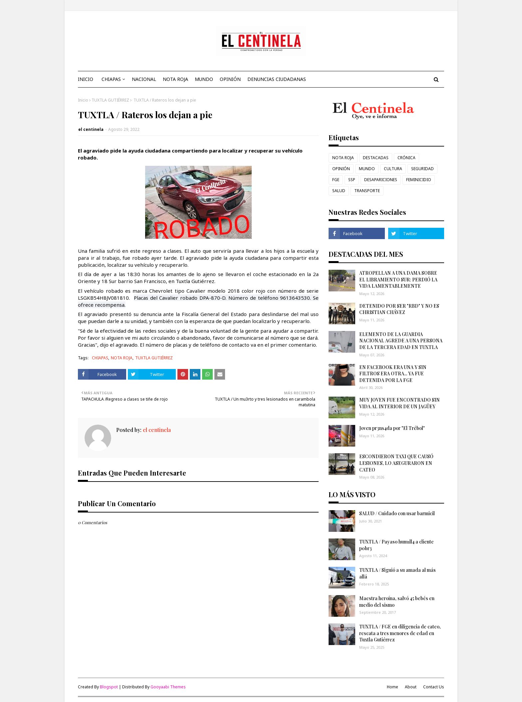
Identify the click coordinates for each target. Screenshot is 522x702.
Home (392, 687)
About (410, 687)
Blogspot (109, 687)
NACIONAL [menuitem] (144, 79)
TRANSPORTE (367, 190)
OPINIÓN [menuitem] (230, 79)
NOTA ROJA (121, 358)
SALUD (338, 190)
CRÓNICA (406, 158)
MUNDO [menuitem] (204, 79)
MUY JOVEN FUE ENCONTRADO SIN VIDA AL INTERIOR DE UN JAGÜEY (399, 403)
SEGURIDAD (422, 169)
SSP (351, 179)
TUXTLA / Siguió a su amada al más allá (397, 573)
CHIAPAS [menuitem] (111, 79)
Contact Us (433, 687)
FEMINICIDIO (418, 179)
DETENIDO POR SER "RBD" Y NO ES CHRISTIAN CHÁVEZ (399, 309)
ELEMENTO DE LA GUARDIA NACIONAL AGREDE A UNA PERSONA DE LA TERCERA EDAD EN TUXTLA (400, 340)
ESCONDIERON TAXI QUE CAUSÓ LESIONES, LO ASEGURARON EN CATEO (396, 463)
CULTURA (393, 169)
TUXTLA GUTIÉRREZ (110, 100)
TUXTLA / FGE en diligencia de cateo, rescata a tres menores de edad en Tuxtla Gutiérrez (400, 633)
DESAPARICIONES (380, 179)
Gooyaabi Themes (168, 687)
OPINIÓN (341, 169)
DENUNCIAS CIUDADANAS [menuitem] (276, 79)
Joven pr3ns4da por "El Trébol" (392, 428)
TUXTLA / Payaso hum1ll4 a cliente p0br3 (396, 544)
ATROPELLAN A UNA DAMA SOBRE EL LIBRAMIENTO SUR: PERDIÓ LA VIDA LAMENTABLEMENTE (398, 279)
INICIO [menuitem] (85, 79)
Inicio (83, 100)
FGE (335, 179)
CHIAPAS (100, 358)
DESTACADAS (376, 158)
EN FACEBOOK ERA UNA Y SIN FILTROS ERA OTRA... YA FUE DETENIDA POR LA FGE (392, 373)
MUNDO (367, 169)
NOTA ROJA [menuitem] (175, 79)
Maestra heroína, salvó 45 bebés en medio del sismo (396, 601)
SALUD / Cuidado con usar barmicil (397, 513)
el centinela (91, 129)
